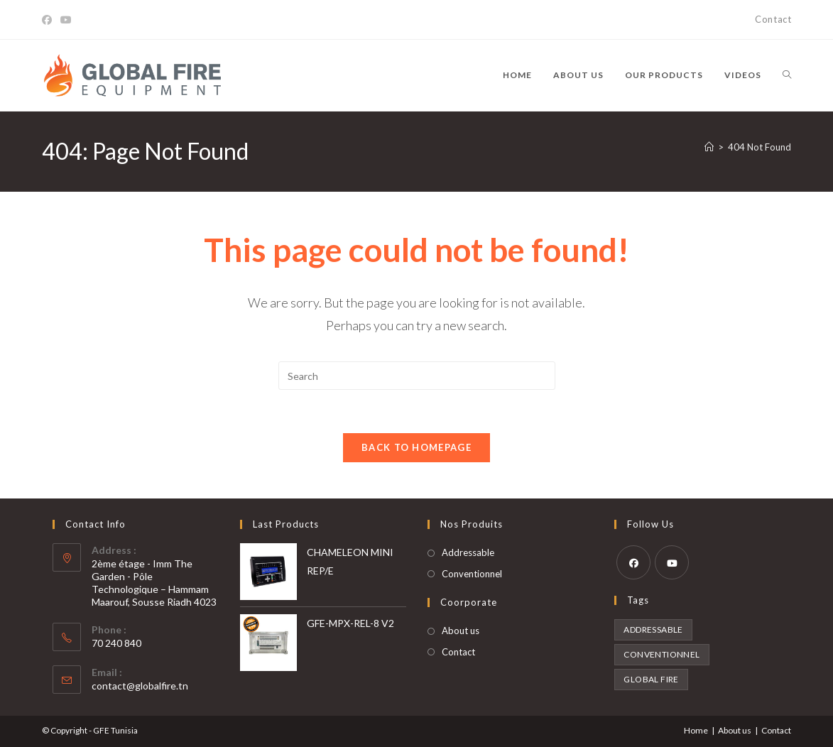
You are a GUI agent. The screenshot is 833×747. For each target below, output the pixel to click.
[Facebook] (49, 20)
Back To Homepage (416, 447)
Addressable (468, 552)
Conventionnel (472, 573)
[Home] (709, 147)
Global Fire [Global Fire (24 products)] (651, 679)
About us (460, 630)
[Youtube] (66, 20)
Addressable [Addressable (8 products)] (653, 629)
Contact (773, 19)
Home (696, 730)
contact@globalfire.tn (140, 686)
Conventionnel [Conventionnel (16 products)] (661, 654)
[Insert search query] (416, 375)
